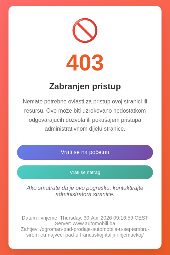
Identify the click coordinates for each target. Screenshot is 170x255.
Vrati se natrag (85, 172)
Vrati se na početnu (85, 152)
